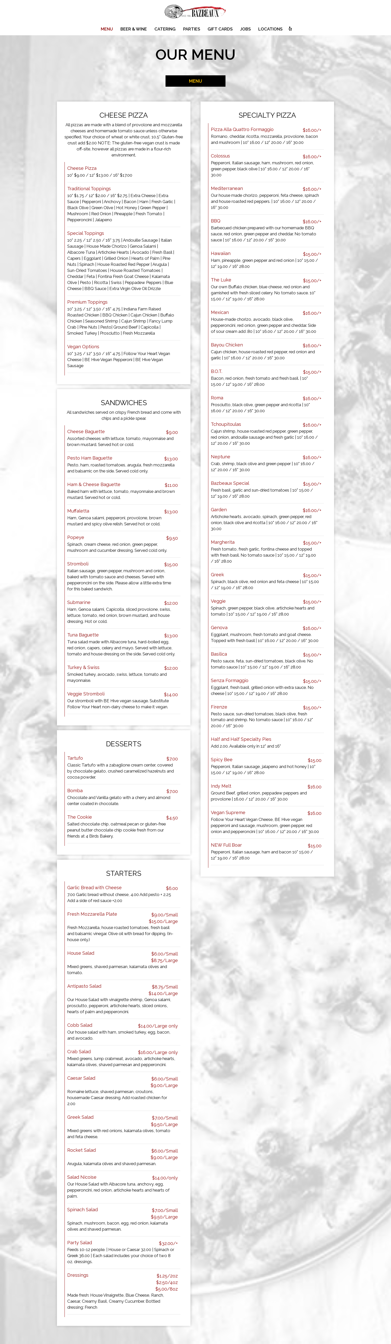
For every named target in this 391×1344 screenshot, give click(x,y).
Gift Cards (220, 28)
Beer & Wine (133, 28)
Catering (165, 28)
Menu (107, 28)
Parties (191, 28)
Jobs (245, 28)
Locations (270, 28)
